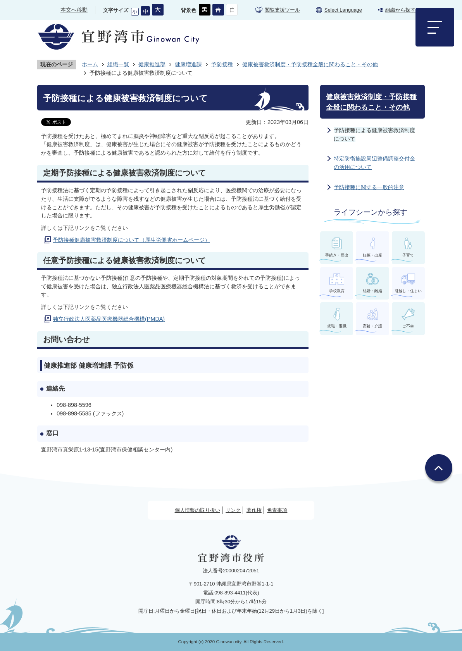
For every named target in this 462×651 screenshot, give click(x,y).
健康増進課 (188, 64)
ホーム (90, 64)
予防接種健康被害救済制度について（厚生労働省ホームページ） (131, 240)
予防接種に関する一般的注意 (369, 187)
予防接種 (222, 64)
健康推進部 (151, 64)
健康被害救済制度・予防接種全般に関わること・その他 (310, 64)
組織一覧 (118, 64)
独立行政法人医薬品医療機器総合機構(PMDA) (109, 319)
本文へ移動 (74, 10)
